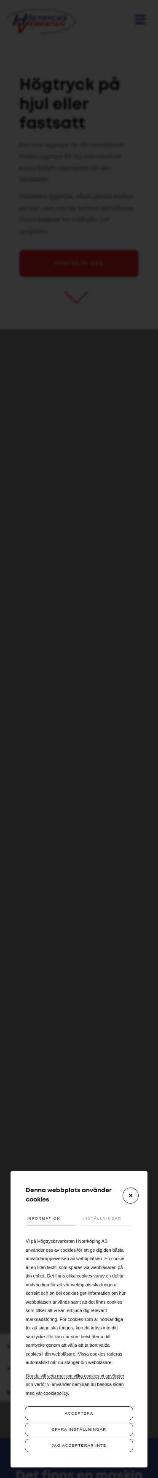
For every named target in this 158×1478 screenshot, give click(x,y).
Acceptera (79, 1413)
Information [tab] (44, 1218)
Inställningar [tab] (102, 1218)
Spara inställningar (79, 1429)
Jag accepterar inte (79, 1445)
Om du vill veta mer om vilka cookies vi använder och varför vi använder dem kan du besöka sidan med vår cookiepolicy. (75, 1384)
